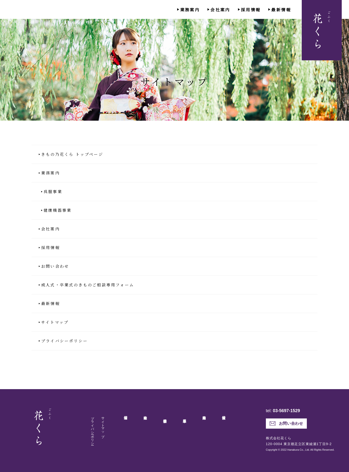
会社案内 (220, 10)
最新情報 (281, 10)
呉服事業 (53, 192)
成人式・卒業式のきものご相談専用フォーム (87, 285)
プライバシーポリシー (64, 341)
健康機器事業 (57, 210)
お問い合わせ (55, 266)
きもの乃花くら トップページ (72, 154)
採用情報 (251, 10)
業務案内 (190, 10)
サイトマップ (55, 322)
